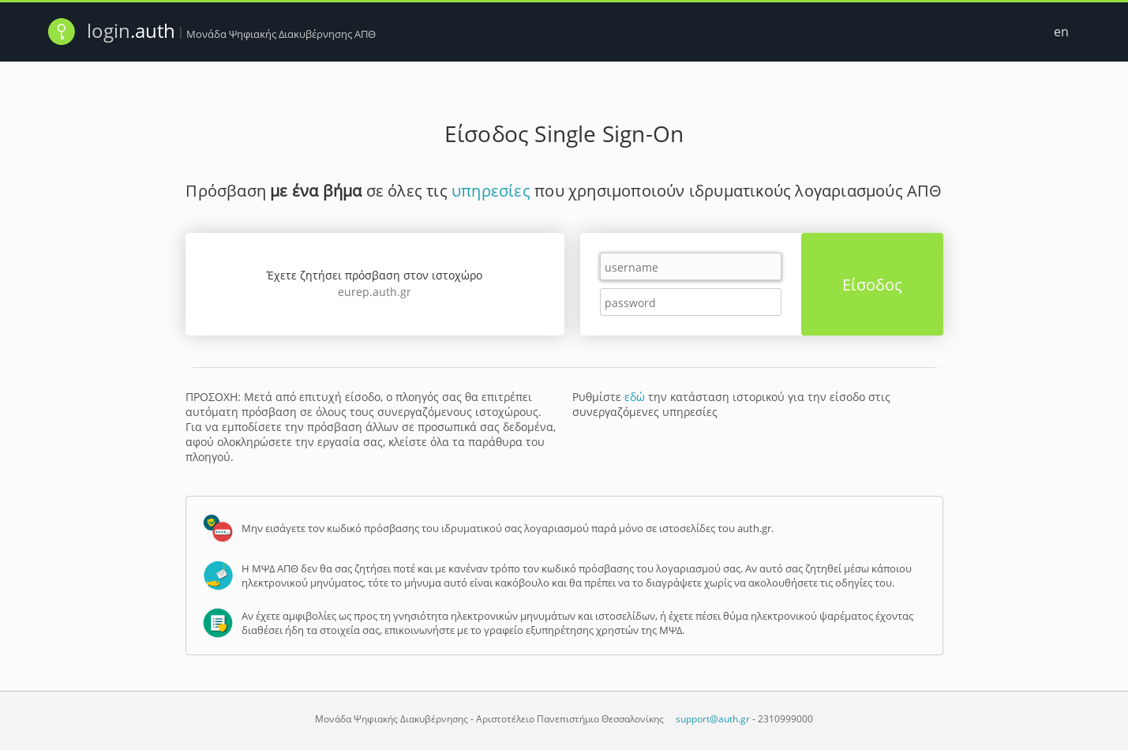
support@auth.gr (713, 719)
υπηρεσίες (491, 190)
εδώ (634, 396)
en (1061, 31)
